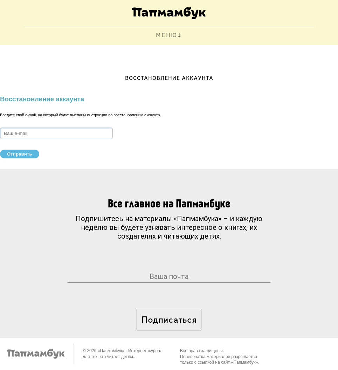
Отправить (19, 154)
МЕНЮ (166, 35)
